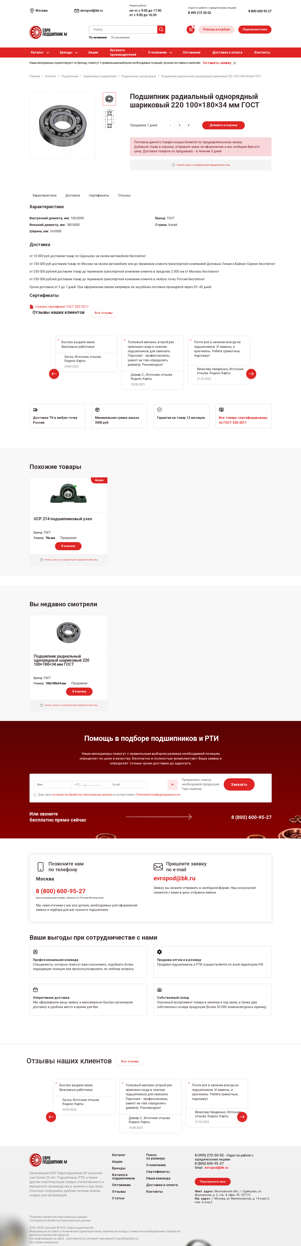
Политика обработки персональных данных (58, 1216)
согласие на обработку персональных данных (82, 794)
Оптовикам (191, 52)
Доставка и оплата (227, 52)
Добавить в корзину (223, 125)
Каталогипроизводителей (123, 52)
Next (251, 375)
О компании (157, 52)
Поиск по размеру (155, 1156)
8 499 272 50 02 (199, 13)
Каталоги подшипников (123, 1176)
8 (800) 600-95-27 (61, 891)
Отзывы (119, 1191)
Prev (54, 375)
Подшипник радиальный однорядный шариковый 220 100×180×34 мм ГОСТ (61, 660)
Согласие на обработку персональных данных (60, 1220)
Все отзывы (104, 313)
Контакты (262, 52)
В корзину (68, 546)
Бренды (66, 52)
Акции (93, 52)
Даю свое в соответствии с (109, 794)
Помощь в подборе (216, 29)
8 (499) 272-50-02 (209, 1155)
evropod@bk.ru (175, 878)
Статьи (118, 1198)
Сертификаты (158, 1171)
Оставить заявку (217, 63)
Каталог (37, 52)
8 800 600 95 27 (259, 11)
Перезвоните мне (255, 29)
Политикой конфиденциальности (158, 794)
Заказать (239, 784)
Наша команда (158, 1178)
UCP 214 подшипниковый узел (63, 518)
